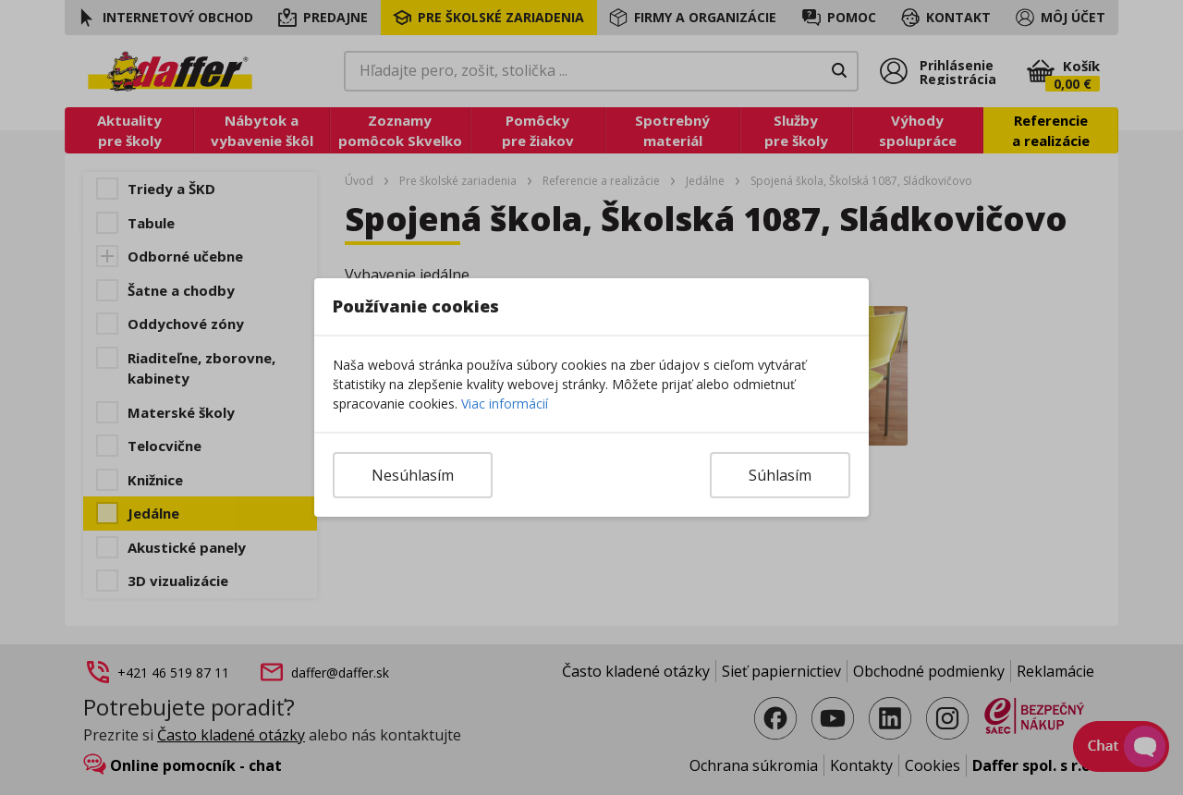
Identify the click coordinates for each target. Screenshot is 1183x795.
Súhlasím (780, 475)
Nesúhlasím (413, 475)
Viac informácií (504, 403)
